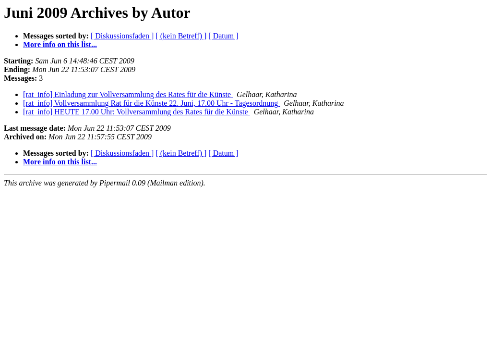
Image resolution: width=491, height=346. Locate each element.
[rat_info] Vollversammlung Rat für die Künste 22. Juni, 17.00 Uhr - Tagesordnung (151, 103)
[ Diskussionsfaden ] (122, 36)
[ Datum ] (223, 36)
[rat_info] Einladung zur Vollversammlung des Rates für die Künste (128, 94)
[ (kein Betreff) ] (181, 36)
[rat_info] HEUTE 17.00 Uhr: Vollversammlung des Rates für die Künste (136, 112)
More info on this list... (60, 44)
